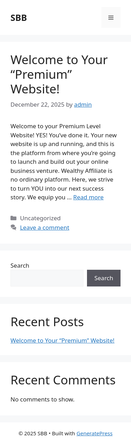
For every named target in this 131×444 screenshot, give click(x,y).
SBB (18, 17)
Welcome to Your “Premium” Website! (59, 74)
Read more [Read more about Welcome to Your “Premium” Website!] (88, 197)
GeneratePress (94, 433)
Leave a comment (44, 227)
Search (19, 265)
